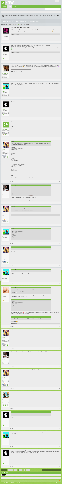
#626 (59, 138)
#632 (59, 283)
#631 (59, 265)
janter (3, 91)
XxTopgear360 (32, 21)
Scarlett (3, 53)
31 (16, 24)
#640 (59, 466)
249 (8, 76)
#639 (59, 446)
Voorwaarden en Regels (52, 482)
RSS (59, 480)
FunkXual (4, 35)
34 (21, 24)
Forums (10, 6)
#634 (59, 348)
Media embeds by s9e (22, 482)
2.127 (8, 38)
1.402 (8, 362)
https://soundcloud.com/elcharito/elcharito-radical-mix (21, 69)
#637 (59, 408)
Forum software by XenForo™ (10, 482)
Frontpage (4, 6)
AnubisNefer (13, 34)
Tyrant (3, 399)
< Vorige (9, 24)
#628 (59, 202)
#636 (59, 388)
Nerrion (3, 192)
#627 (59, 181)
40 (24, 24)
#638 (59, 428)
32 (18, 24)
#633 (59, 326)
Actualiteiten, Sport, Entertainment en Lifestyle (15, 21)
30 (15, 24)
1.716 (8, 94)
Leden (15, 6)
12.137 (8, 402)
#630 (59, 243)
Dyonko (3, 149)
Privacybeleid (58, 482)
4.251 (8, 152)
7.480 (8, 132)
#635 (59, 366)
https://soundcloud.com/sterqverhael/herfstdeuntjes (20, 27)
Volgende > (27, 24)
